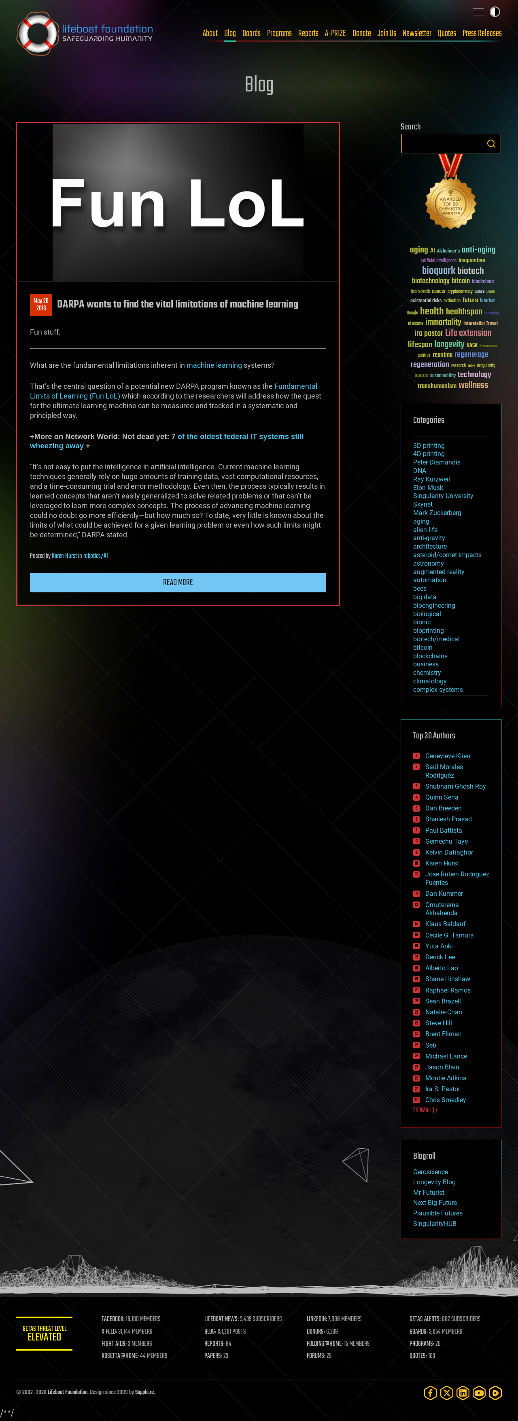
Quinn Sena (442, 797)
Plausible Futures (438, 1213)
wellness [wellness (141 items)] (473, 385)
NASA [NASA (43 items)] (472, 346)
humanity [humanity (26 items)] (491, 313)
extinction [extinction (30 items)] (452, 301)
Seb (430, 1045)
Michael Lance (446, 1056)
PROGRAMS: (422, 1344)
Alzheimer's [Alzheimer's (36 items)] (448, 251)
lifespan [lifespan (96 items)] (420, 345)
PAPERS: (213, 1356)
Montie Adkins (445, 1078)
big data (425, 597)
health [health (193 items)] (432, 312)
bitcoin (423, 647)
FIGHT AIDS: (114, 1344)
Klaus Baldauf (445, 924)
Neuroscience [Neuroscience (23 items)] (489, 346)
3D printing (429, 446)
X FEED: (109, 1332)
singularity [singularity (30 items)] (486, 366)
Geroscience (430, 1172)
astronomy (428, 563)
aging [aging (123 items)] (419, 250)
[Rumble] (495, 1393)
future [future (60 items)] (470, 300)
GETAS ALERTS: (425, 1319)
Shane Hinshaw (447, 979)
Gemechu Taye (446, 841)
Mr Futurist (428, 1192)
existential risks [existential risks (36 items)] (426, 301)
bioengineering (434, 605)
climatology (430, 681)
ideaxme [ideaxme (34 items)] (415, 324)
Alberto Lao (441, 968)
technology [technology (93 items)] (474, 375)
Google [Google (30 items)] (412, 313)
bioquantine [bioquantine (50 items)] (472, 260)
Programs (279, 33)
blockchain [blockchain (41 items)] (483, 282)
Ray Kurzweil (431, 479)
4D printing (429, 454)
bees (420, 588)
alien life (425, 530)
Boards (251, 33)
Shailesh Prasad (448, 819)
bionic (422, 622)
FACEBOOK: (113, 1319)
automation (429, 580)
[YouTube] (479, 1393)
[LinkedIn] (462, 1393)
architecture (430, 546)
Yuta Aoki (439, 946)
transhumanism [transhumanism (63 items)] (437, 386)
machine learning (214, 365)
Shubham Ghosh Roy (455, 786)
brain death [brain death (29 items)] (420, 292)
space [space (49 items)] (421, 375)
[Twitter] (446, 1393)
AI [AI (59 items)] (432, 251)
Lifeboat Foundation (67, 1392)
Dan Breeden (443, 808)
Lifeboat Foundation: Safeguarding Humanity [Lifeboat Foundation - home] (85, 33)
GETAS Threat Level (44, 1335)
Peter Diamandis (437, 462)
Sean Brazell (443, 1001)
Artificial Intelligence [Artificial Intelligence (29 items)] (438, 261)
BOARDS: (419, 1332)
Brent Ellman (443, 1034)
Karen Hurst (64, 556)
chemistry (427, 673)
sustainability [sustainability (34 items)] (443, 376)
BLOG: (210, 1332)
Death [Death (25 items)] (490, 292)
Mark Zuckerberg (437, 513)
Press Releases (482, 33)
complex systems (438, 690)
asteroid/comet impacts (447, 555)
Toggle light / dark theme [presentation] (495, 11)
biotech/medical (436, 639)
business (426, 664)
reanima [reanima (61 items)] (442, 355)
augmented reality (439, 572)
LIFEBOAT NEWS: (221, 1319)
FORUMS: (316, 1356)
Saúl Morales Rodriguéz (444, 771)
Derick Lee (440, 957)
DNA (419, 471)
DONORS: (316, 1332)
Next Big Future (435, 1203)
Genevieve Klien (447, 756)
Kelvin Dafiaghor (449, 852)
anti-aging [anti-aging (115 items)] (479, 250)
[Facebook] (430, 1393)
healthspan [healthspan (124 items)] (464, 312)
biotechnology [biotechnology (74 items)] (431, 281)
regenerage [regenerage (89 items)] (471, 354)
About (210, 33)
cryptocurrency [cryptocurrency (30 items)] (460, 292)
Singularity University (443, 496)
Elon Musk (428, 488)
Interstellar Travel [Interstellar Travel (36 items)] (480, 324)
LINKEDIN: (317, 1319)
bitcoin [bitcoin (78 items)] (461, 281)
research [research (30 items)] (458, 366)
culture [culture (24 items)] (479, 292)
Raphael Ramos (448, 990)
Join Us (387, 33)
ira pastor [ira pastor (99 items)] (428, 333)
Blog (230, 33)
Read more (178, 583)
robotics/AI (95, 556)
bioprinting (428, 630)
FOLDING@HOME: (325, 1344)
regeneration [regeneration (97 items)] (430, 364)
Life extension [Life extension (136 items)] (468, 333)
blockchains (430, 656)
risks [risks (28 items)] (471, 365)
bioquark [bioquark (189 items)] (438, 271)
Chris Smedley (445, 1100)
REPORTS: (214, 1344)
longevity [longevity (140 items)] (449, 344)
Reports (308, 33)
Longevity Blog (434, 1182)
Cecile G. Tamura (449, 935)
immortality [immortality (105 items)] (443, 322)
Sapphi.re (144, 1392)
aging (421, 521)
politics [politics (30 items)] (424, 355)
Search (491, 143)
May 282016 (41, 305)
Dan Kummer (444, 893)
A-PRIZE (335, 33)
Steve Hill (438, 1023)
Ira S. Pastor (442, 1089)
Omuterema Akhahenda (442, 909)
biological (427, 614)
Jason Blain (442, 1067)
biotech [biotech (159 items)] (470, 271)
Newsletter (417, 33)
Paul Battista (443, 830)
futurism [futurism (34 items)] (487, 301)
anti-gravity (429, 538)
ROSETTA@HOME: (120, 1356)
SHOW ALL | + (425, 1110)
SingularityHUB (434, 1224)
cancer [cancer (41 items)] (439, 291)
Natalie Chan (443, 1012)
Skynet (423, 504)
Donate (361, 33)
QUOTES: (418, 1356)
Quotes (447, 33)
